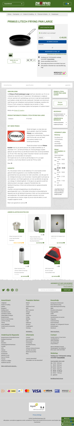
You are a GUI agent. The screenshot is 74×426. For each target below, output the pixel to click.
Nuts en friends (5, 357)
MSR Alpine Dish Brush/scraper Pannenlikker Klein (50, 270)
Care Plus (28, 315)
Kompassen (4, 353)
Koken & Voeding (19, 110)
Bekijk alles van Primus (14, 61)
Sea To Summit (30, 310)
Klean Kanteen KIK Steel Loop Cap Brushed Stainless (15, 238)
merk (49, 85)
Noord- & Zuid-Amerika (7, 319)
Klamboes (53, 328)
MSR (27, 308)
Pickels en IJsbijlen (6, 360)
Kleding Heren (5, 310)
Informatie (30, 335)
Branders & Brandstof (56, 310)
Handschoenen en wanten (57, 317)
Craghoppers (29, 326)
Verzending (29, 342)
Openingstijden (30, 339)
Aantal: (41, 37)
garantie (67, 85)
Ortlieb (27, 317)
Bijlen (52, 308)
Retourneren (29, 341)
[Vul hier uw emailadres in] (49, 290)
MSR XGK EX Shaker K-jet (58, 237)
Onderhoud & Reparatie (10, 335)
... (21, 14)
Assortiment (13, 4)
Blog (27, 353)
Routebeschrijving (30, 344)
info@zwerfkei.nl (58, 192)
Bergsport (4, 308)
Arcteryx (28, 324)
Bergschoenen (5, 317)
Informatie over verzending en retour (56, 54)
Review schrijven (60, 103)
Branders (3, 342)
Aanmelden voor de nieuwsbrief (34, 360)
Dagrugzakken (54, 312)
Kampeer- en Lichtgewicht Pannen (60, 324)
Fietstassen (54, 315)
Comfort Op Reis (5, 320)
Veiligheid (3, 303)
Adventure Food (30, 306)
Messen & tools (5, 355)
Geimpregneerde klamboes (8, 344)
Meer (10, 163)
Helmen (3, 350)
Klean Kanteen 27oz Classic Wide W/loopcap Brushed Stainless (22, 271)
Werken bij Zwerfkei (31, 351)
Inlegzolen (53, 319)
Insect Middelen (5, 324)
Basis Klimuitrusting (56, 304)
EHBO (52, 313)
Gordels (3, 346)
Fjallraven (28, 322)
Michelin (28, 319)
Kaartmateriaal (55, 322)
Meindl (27, 303)
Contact (28, 337)
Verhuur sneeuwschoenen (33, 348)
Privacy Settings (37, 415)
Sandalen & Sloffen (6, 313)
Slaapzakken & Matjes (7, 315)
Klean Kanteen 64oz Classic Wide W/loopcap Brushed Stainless (36, 239)
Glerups (28, 312)
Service (28, 346)
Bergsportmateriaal (6, 339)
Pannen (3, 359)
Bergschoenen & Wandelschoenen (10, 337)
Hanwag (28, 328)
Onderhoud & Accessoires (8, 326)
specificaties (29, 85)
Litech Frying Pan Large (45, 26)
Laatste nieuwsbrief (31, 358)
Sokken (3, 306)
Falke (27, 320)
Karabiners (4, 351)
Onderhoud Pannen (58, 124)
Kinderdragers (54, 326)
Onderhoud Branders (59, 122)
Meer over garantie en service (17, 203)
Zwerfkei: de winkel (31, 350)
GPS (2, 348)
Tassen (3, 328)
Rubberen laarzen (6, 362)
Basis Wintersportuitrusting (58, 306)
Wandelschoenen (5, 312)
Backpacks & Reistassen (57, 303)
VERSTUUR (67, 290)
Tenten (3, 322)
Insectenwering (55, 320)
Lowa (27, 304)
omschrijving (7, 85)
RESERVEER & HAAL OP (52, 51)
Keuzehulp (55, 300)
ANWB (27, 313)
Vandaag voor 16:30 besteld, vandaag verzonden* (58, 141)
